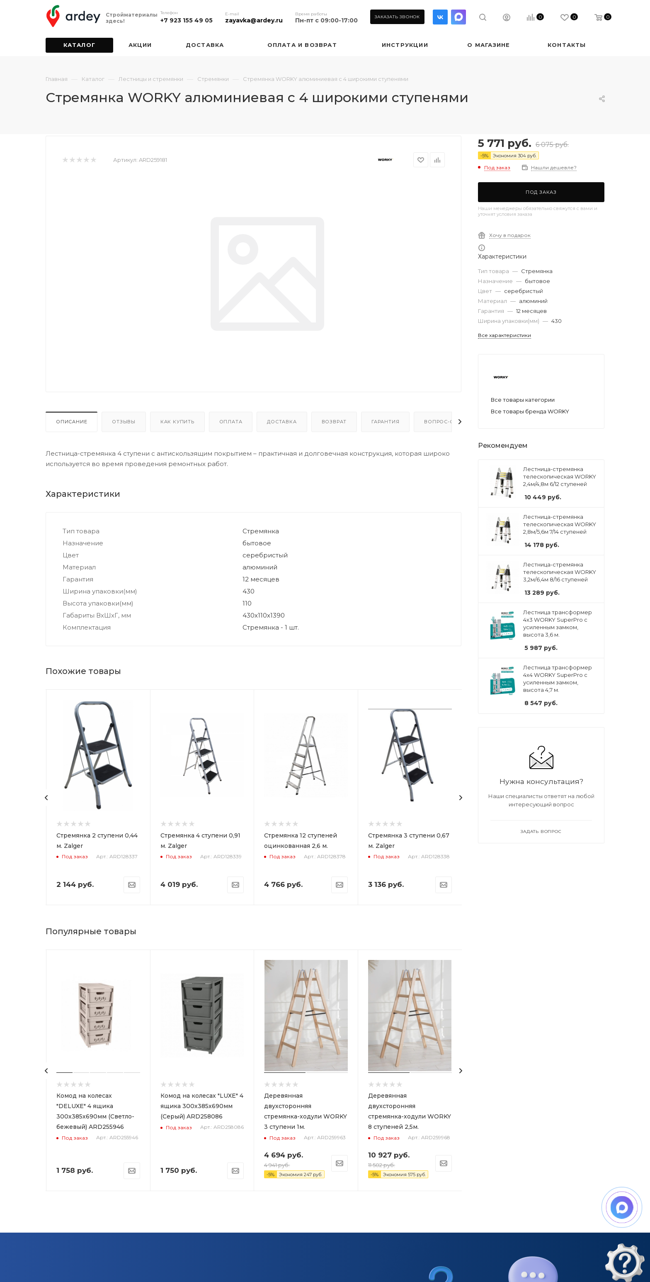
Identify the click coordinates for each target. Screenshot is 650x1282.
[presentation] (46, 797)
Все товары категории (523, 399)
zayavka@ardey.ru (254, 20)
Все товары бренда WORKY (530, 411)
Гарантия (385, 422)
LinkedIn (458, 17)
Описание (71, 422)
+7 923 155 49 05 (186, 20)
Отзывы (124, 422)
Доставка (281, 422)
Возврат (334, 422)
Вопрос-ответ (446, 422)
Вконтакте (440, 17)
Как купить (177, 422)
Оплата (231, 422)
